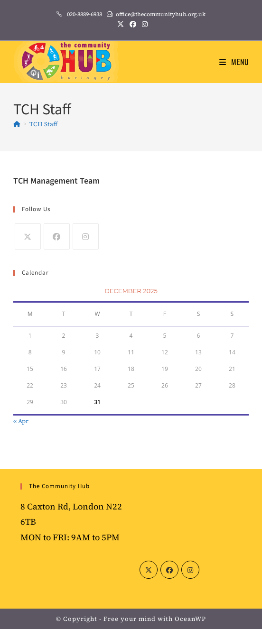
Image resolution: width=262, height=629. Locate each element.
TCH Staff (43, 124)
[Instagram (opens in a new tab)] (143, 24)
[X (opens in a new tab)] (120, 24)
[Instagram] (86, 236)
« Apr (20, 421)
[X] (28, 236)
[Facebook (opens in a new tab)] (133, 24)
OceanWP (190, 619)
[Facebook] (57, 236)
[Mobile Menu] (234, 61)
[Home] (16, 124)
